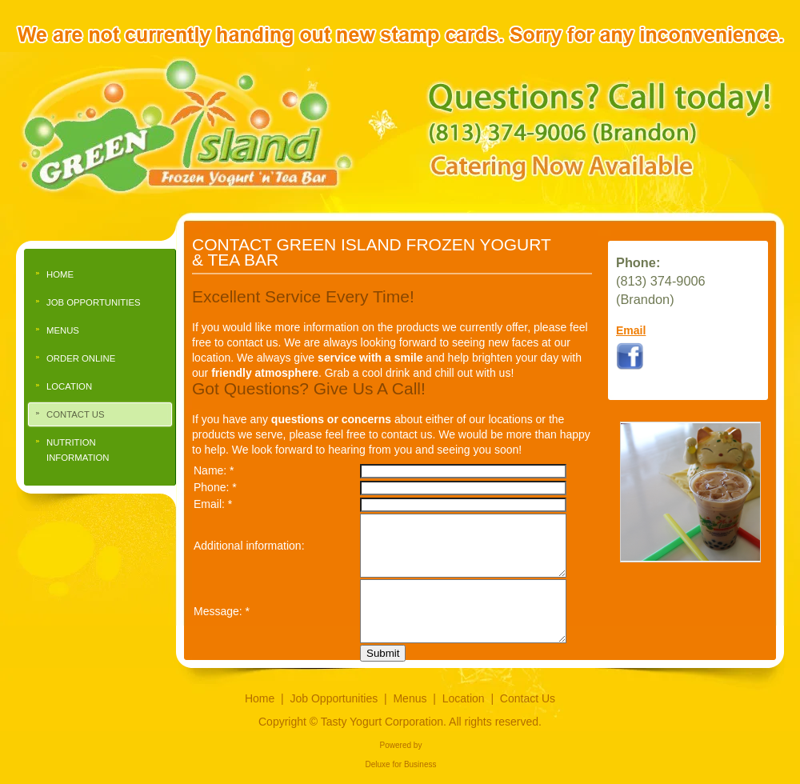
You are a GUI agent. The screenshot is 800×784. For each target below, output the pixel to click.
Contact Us (527, 698)
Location (463, 698)
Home (259, 698)
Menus (409, 698)
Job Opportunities (334, 698)
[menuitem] (100, 274)
